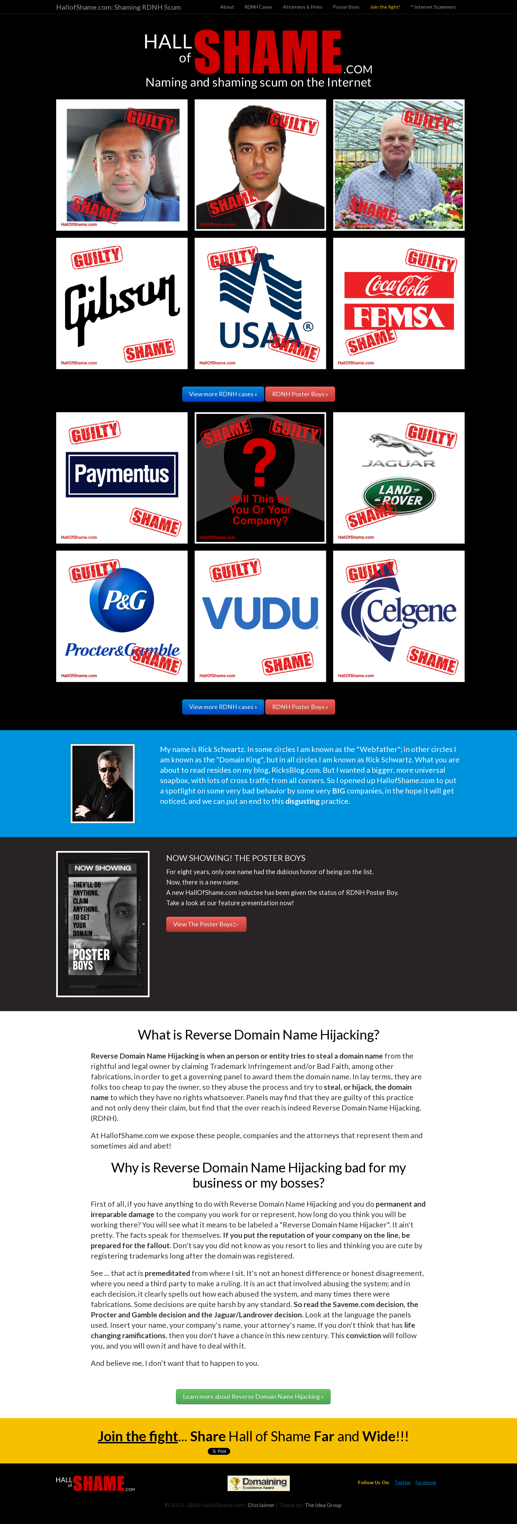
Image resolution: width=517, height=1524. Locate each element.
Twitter (402, 1482)
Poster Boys (346, 7)
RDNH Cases (258, 7)
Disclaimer (261, 1505)
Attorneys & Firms (302, 7)
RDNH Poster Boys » (300, 394)
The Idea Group (323, 1505)
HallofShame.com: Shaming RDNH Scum (118, 7)
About (227, 7)
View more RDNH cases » (223, 394)
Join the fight (138, 1436)
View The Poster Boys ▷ (206, 924)
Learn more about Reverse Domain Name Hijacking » (253, 1396)
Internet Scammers (433, 7)
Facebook (426, 1482)
